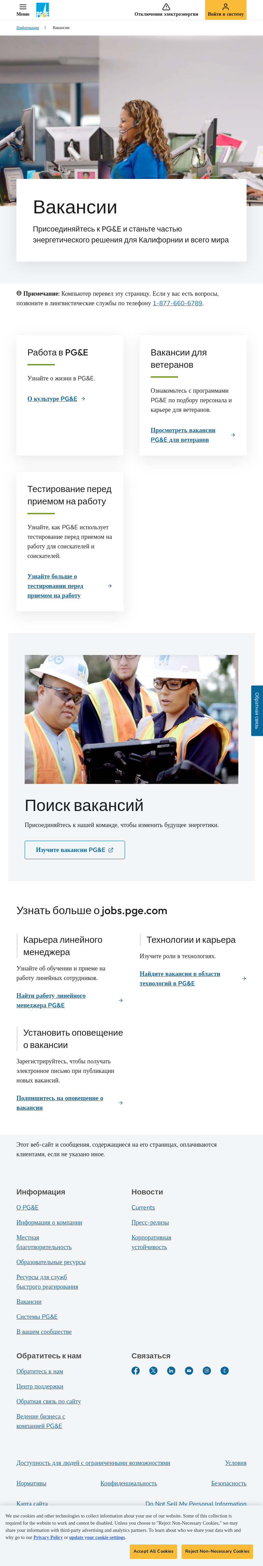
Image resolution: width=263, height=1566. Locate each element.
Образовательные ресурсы (51, 1262)
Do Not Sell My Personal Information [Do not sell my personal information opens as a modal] (196, 1504)
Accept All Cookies (153, 1555)
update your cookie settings (97, 1541)
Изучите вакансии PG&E (75, 850)
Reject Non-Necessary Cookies (217, 1555)
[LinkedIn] (171, 1370)
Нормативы (31, 1483)
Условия (236, 1463)
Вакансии (28, 1302)
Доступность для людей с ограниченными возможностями (93, 1463)
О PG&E (27, 1207)
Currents (143, 1207)
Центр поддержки (39, 1386)
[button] (23, 10)
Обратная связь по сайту (48, 1401)
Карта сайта (32, 1504)
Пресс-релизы (150, 1222)
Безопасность (229, 1483)
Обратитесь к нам (39, 1371)
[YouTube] (189, 1370)
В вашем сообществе (44, 1332)
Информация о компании (49, 1222)
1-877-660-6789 (177, 303)
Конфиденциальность (128, 1483)
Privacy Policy (48, 1541)
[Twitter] (153, 1370)
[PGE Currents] (224, 1370)
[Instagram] (207, 1370)
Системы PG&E (37, 1317)
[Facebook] (135, 1370)
